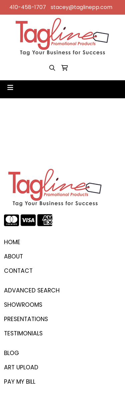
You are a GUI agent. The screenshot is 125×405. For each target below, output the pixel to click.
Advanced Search (32, 290)
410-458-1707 (27, 7)
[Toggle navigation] (10, 87)
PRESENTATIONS (26, 319)
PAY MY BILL (19, 382)
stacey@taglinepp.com (81, 7)
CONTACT (18, 271)
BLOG (11, 353)
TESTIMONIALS (23, 333)
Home (12, 242)
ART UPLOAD (21, 367)
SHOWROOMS (23, 305)
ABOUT (13, 256)
